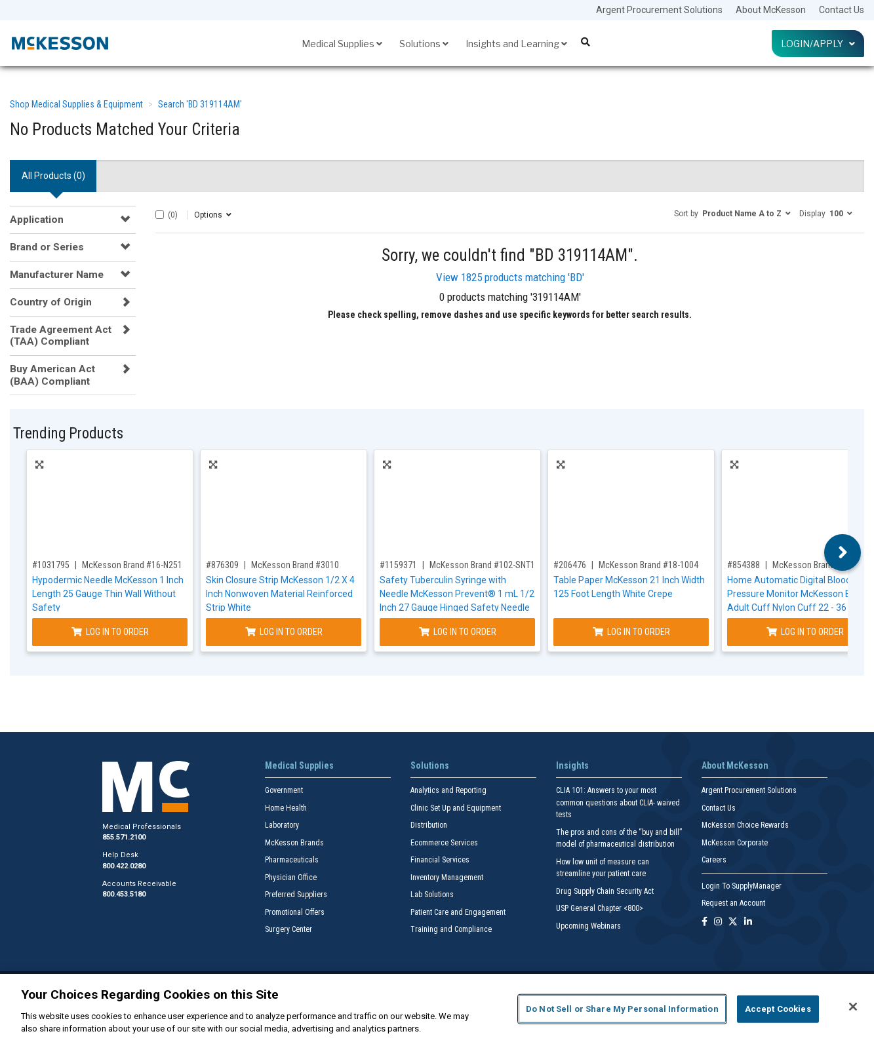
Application (37, 219)
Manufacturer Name (57, 274)
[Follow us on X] (733, 922)
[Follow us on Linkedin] (748, 922)
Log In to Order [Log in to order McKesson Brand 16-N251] (110, 632)
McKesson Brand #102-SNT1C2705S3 (498, 565)
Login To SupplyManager (742, 886)
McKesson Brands (294, 842)
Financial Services (439, 859)
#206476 (569, 565)
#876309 (222, 565)
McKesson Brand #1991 (816, 565)
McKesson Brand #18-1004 (648, 565)
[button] (732, 213)
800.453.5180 (124, 894)
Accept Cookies (778, 1009)
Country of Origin (51, 302)
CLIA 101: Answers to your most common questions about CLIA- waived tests (618, 802)
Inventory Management (446, 877)
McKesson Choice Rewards (745, 825)
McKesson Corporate (735, 842)
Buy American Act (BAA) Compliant (52, 375)
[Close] (853, 1006)
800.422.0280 (124, 866)
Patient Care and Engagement (458, 912)
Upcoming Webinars (588, 926)
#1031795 (51, 565)
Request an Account (733, 903)
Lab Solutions (432, 894)
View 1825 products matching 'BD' (510, 277)
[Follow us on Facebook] (704, 922)
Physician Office (291, 877)
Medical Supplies (342, 43)
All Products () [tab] (53, 175)
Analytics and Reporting (448, 790)
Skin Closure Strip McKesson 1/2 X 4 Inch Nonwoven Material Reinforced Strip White (280, 594)
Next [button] (842, 552)
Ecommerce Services (444, 842)
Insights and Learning (516, 43)
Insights (572, 765)
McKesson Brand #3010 (295, 565)
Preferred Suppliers (296, 894)
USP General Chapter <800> (599, 908)
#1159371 (398, 565)
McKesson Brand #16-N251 (132, 565)
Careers (714, 859)
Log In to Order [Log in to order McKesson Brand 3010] (284, 632)
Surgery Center (288, 929)
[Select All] (159, 214)
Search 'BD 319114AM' (200, 104)
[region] (437, 1008)
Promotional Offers (295, 912)
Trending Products (68, 433)
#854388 (743, 565)
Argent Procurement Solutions (659, 10)
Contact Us (841, 10)
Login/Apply (818, 43)
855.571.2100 (124, 837)
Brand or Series (47, 247)
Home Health (286, 808)
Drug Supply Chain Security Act (605, 891)
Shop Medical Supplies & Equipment (76, 104)
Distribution (428, 825)
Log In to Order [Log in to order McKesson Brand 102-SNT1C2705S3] (457, 632)
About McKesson (771, 10)
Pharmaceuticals (292, 859)
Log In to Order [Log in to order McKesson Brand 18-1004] (631, 632)
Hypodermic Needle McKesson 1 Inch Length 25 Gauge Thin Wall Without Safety (108, 594)
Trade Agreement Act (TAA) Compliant (60, 335)
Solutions (423, 43)
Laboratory (282, 825)
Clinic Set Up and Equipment (455, 808)
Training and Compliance (451, 929)
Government (284, 790)
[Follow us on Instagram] (718, 922)
